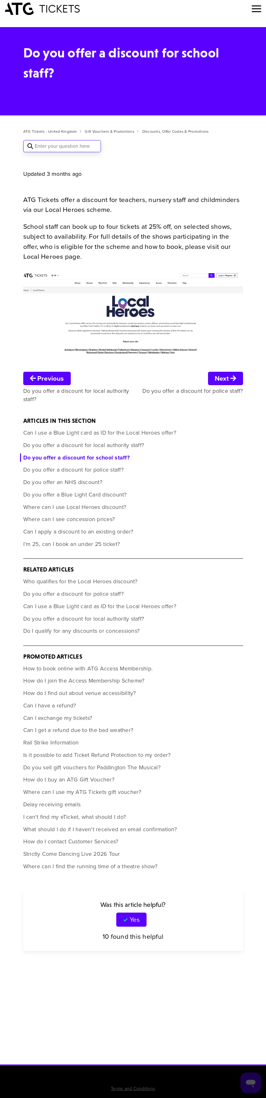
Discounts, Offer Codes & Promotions (175, 131)
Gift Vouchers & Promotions (109, 131)
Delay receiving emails (52, 804)
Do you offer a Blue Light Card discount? (75, 494)
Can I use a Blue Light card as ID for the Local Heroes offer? (99, 433)
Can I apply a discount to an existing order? (78, 531)
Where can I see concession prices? (69, 519)
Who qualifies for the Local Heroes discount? (80, 581)
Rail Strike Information (51, 742)
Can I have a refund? (49, 705)
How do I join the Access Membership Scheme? (84, 680)
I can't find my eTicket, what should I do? (74, 817)
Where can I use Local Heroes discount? (74, 507)
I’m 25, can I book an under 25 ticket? (71, 544)
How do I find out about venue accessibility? (79, 693)
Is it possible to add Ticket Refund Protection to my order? (97, 755)
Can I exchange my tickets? (57, 718)
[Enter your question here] (62, 146)
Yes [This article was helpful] (135, 919)
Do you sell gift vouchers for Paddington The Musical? (92, 767)
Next (225, 378)
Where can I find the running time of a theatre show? (90, 866)
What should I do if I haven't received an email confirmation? (100, 829)
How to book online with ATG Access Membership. (88, 668)
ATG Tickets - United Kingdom (50, 131)
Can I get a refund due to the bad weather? (78, 730)
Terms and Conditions (133, 1088)
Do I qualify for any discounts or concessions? (81, 631)
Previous (47, 378)
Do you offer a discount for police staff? (73, 470)
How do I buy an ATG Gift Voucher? (68, 779)
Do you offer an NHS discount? (62, 482)
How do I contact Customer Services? (71, 841)
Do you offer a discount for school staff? (76, 457)
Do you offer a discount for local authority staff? (83, 445)
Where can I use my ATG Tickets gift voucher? (82, 792)
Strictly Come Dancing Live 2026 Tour (71, 854)
